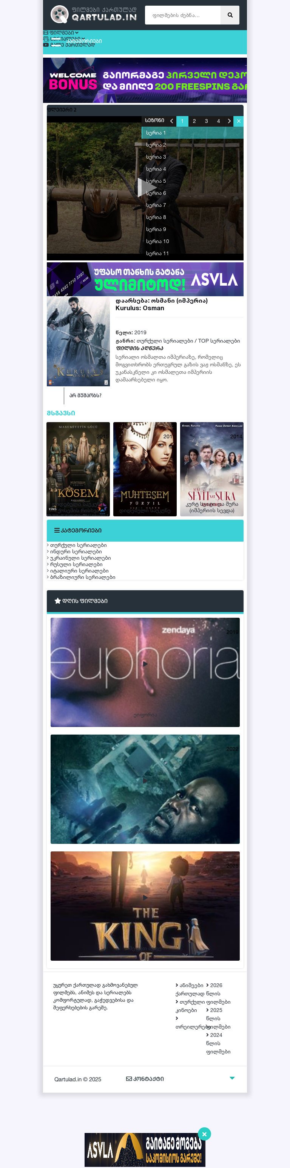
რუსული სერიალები (82, 611)
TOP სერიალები (219, 344)
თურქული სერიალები (165, 344)
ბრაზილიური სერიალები (88, 646)
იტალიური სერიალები (85, 629)
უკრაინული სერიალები (86, 593)
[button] (238, 124)
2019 (140, 336)
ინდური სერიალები (82, 576)
